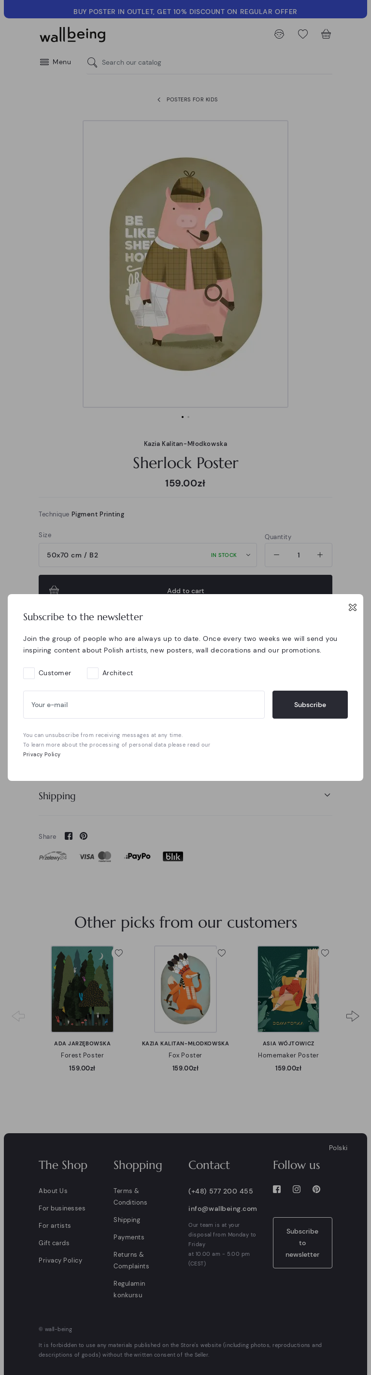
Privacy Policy (42, 754)
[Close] (352, 607)
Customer (55, 672)
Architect (117, 672)
